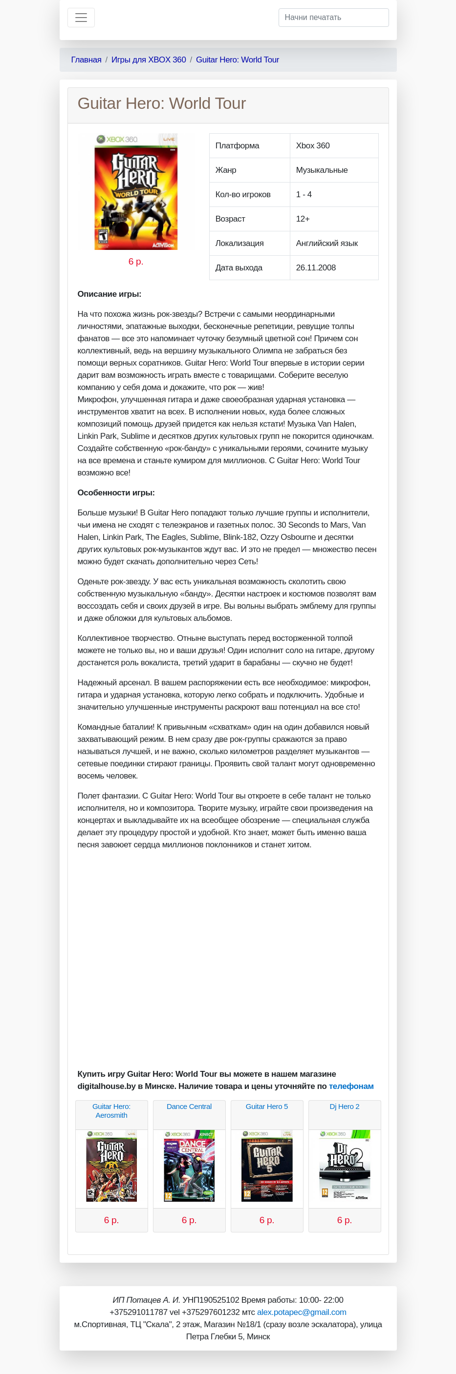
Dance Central (189, 1106)
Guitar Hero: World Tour (237, 59)
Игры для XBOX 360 (148, 59)
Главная (86, 59)
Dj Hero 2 (345, 1106)
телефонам (351, 1086)
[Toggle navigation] (81, 17)
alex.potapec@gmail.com (302, 1312)
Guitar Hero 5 (267, 1106)
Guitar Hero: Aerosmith (111, 1110)
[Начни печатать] (334, 17)
